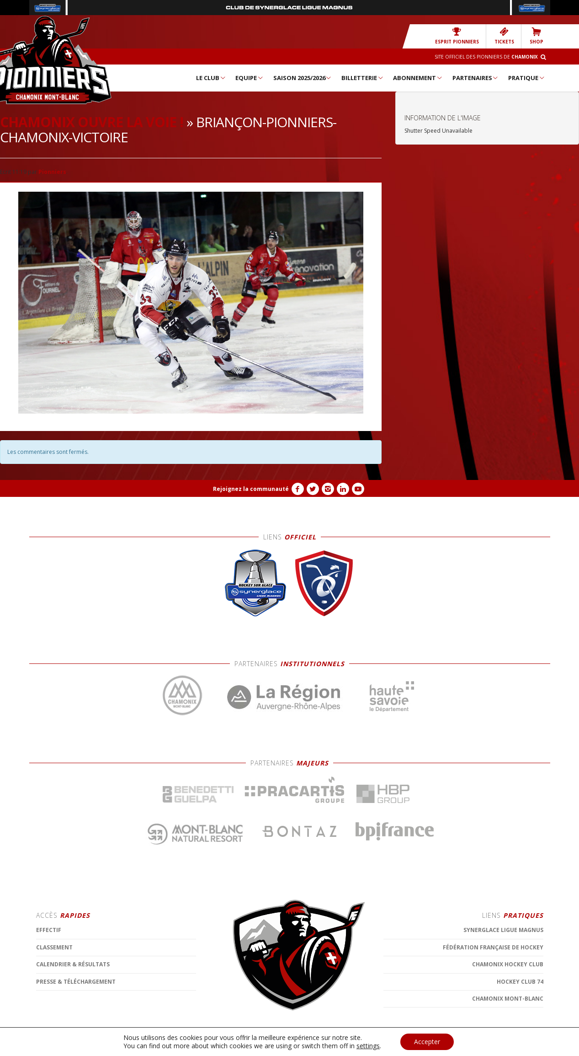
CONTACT (243, 1047)
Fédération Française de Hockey (493, 1023)
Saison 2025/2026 (302, 77)
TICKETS (504, 36)
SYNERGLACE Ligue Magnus (503, 1006)
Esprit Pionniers (457, 36)
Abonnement (418, 77)
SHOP (536, 36)
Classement (54, 1023)
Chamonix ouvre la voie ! (91, 122)
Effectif (48, 1006)
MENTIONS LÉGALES (203, 1047)
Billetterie (362, 77)
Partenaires (475, 77)
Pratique (526, 77)
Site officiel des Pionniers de (486, 57)
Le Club (211, 77)
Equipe (249, 77)
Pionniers (52, 172)
